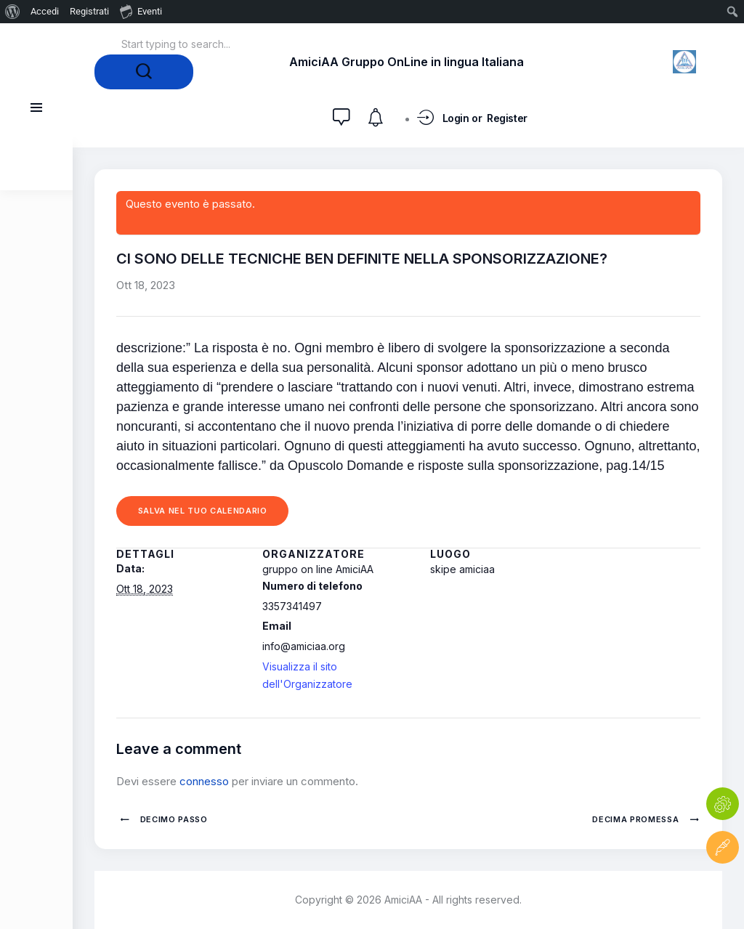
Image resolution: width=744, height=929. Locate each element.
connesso (204, 781)
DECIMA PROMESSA (637, 819)
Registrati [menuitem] (89, 11)
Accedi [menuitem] (45, 11)
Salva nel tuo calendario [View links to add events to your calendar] (202, 511)
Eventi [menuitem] (141, 11)
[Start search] (143, 71)
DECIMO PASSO (172, 819)
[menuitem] (12, 11)
